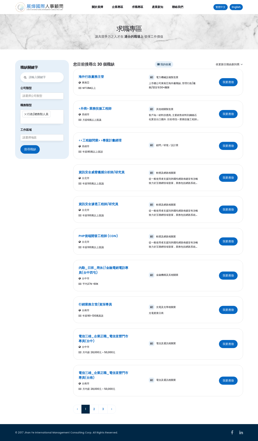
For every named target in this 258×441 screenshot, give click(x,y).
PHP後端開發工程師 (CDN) (98, 236)
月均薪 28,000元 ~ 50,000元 (97, 352)
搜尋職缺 (30, 149)
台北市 (84, 178)
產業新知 (157, 7)
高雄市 (84, 114)
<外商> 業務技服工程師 (95, 108)
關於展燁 (97, 7)
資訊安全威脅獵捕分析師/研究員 (102, 172)
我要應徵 (228, 82)
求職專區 (137, 7)
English (236, 7)
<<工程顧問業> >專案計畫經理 (100, 140)
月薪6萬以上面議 (90, 120)
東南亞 (84, 82)
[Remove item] (25, 114)
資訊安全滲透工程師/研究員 (98, 204)
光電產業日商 (156, 313)
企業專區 (117, 7)
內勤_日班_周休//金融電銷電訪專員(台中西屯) (103, 270)
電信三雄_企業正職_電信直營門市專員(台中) (103, 338)
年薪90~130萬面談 (91, 315)
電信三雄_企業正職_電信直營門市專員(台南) (103, 375)
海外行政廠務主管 (91, 76)
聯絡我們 (177, 7)
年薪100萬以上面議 (91, 183)
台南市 (84, 310)
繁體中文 (220, 7)
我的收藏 (164, 64)
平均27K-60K (88, 284)
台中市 (84, 278)
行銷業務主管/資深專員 (95, 304)
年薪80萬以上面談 (91, 151)
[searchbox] (42, 96)
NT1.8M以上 (87, 88)
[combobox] (42, 96)
